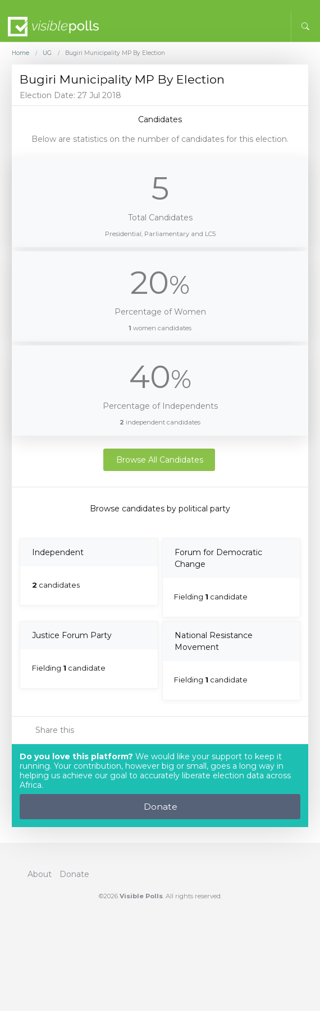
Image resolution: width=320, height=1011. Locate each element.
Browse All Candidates (159, 460)
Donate (160, 806)
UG (47, 53)
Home (20, 53)
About (40, 874)
